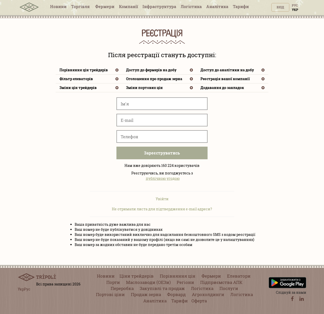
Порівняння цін (177, 276)
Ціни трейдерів (136, 276)
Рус (295, 5)
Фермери (104, 6)
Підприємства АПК (221, 282)
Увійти (162, 198)
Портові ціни (110, 294)
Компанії (128, 6)
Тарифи (241, 6)
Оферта (199, 301)
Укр (295, 10)
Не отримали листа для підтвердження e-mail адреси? (162, 209)
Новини (58, 6)
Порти (113, 282)
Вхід (280, 7)
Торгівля (81, 6)
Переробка (122, 288)
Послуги (228, 288)
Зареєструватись (162, 152)
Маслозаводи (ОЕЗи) (148, 282)
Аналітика (217, 6)
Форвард (176, 294)
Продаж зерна (146, 294)
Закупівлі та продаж (162, 288)
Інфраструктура (159, 6)
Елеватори (239, 276)
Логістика (191, 6)
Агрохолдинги (208, 294)
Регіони (185, 282)
